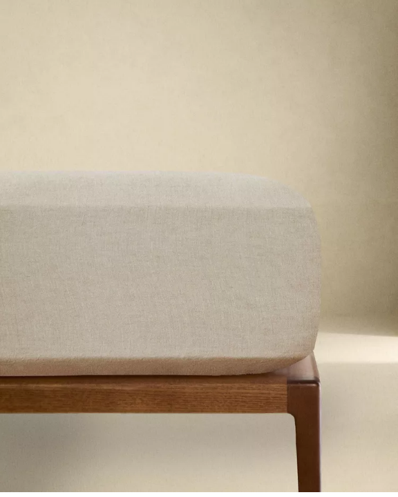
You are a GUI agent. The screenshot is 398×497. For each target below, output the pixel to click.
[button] (199, 246)
